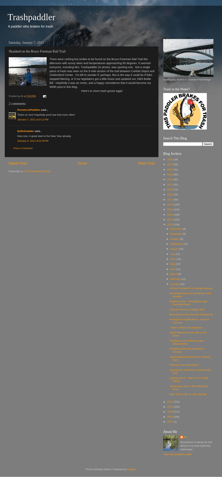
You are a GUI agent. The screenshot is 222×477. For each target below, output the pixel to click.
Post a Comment (23, 148)
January (175, 284)
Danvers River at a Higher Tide (187, 309)
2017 (170, 199)
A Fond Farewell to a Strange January (191, 288)
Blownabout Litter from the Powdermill (191, 314)
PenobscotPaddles (28, 109)
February (175, 278)
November (176, 233)
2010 (170, 406)
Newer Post (18, 163)
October (175, 239)
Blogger (131, 469)
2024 (170, 169)
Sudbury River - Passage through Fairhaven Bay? (189, 303)
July (173, 254)
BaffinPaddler (25, 131)
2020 (170, 189)
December (176, 228)
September (176, 243)
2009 (170, 411)
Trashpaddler (31, 17)
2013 (170, 219)
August (174, 248)
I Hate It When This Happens (186, 327)
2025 (170, 164)
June (173, 259)
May (173, 263)
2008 (170, 416)
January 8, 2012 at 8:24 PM (32, 140)
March (174, 274)
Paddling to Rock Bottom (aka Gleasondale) (187, 342)
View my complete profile (177, 454)
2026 (170, 159)
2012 (170, 224)
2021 (170, 184)
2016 (170, 204)
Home (82, 163)
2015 (170, 209)
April (173, 269)
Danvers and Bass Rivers (184, 364)
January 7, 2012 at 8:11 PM (32, 119)
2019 (170, 194)
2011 (170, 401)
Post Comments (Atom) (37, 171)
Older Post (146, 163)
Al (185, 437)
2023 (170, 174)
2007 (170, 421)
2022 (170, 179)
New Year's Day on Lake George (188, 394)
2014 (170, 214)
